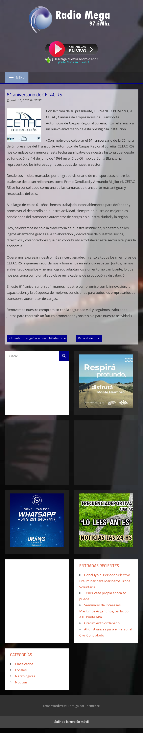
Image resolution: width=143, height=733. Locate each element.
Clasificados (24, 664)
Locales (21, 670)
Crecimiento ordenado (102, 623)
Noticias (21, 682)
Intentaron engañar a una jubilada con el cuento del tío (48, 338)
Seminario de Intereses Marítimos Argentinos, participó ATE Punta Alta (103, 611)
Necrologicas (25, 676)
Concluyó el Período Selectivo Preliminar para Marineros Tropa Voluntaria (104, 581)
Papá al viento (90, 338)
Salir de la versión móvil (71, 722)
